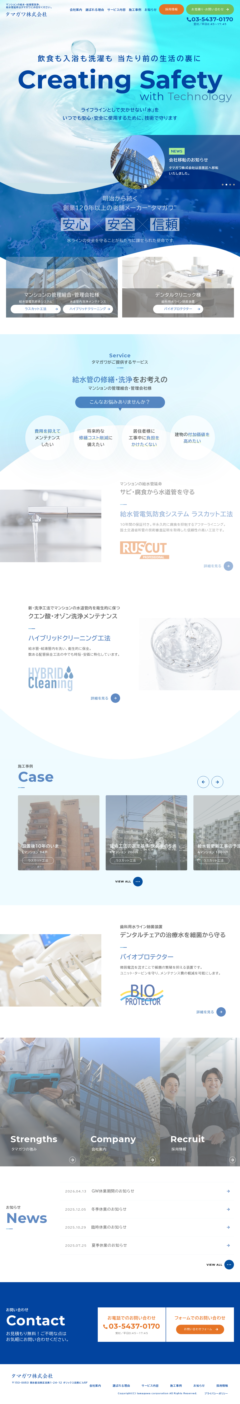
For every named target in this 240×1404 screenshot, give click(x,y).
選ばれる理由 (121, 1385)
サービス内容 (150, 1385)
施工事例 (176, 1385)
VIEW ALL (123, 881)
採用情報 (222, 1385)
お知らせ (199, 1385)
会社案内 (95, 1385)
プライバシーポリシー (216, 1393)
